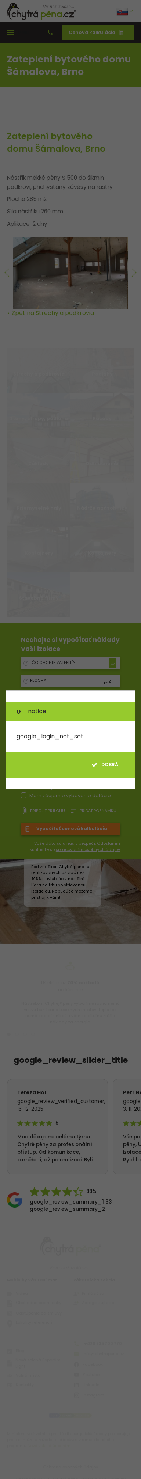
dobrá (104, 764)
